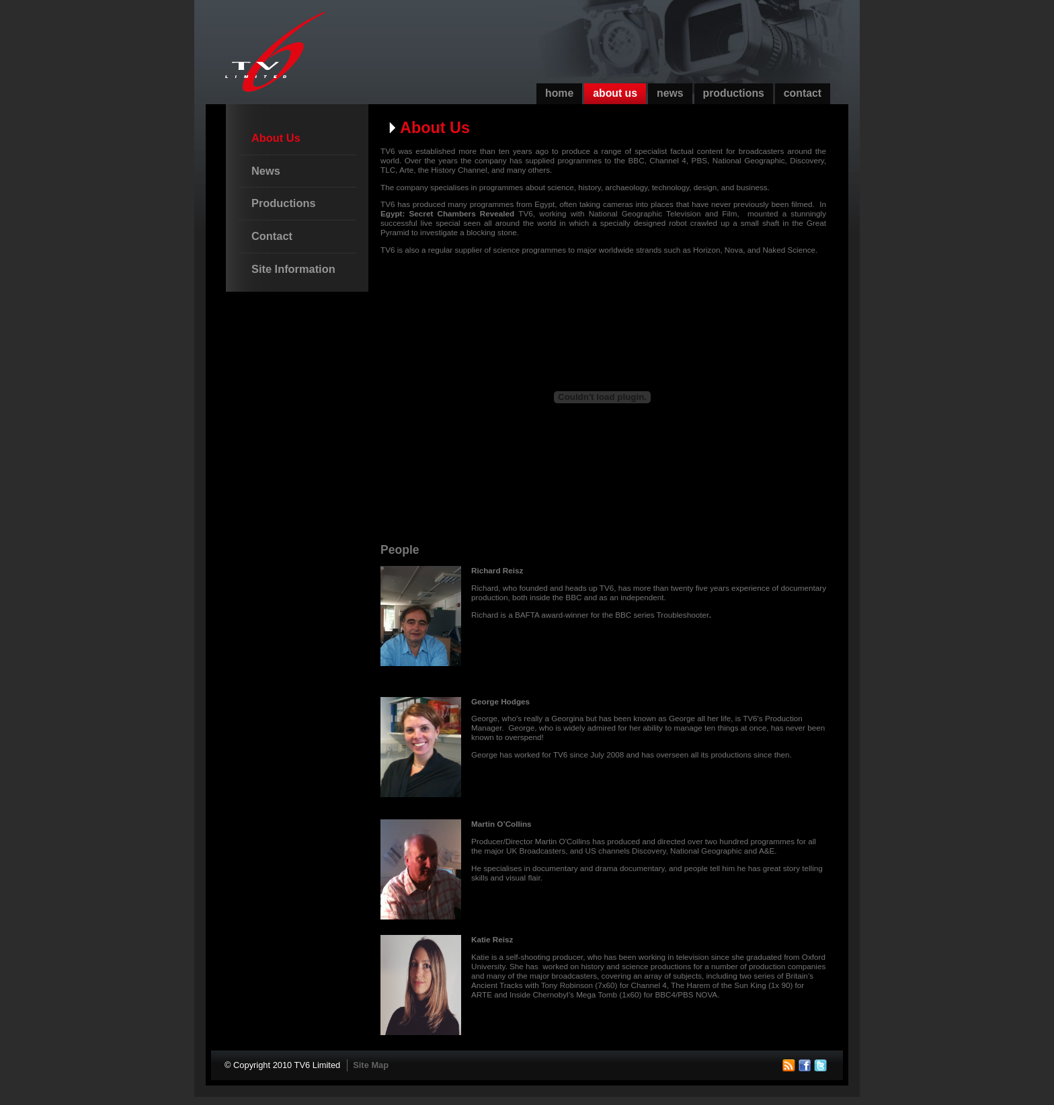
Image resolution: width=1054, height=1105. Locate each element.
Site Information (293, 269)
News (670, 93)
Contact (802, 93)
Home (559, 93)
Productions (733, 93)
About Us (615, 93)
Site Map (371, 1065)
